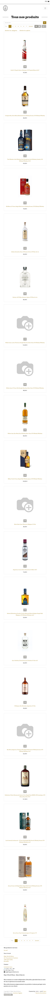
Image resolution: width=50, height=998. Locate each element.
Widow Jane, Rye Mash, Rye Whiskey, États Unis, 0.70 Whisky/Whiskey (25, 433)
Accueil (6, 950)
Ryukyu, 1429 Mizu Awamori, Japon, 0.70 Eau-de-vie (25, 297)
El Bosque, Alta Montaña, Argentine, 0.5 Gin (24, 706)
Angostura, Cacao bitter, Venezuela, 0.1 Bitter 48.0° (25, 569)
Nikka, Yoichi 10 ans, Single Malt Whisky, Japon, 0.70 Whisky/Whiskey (25, 478)
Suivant (31, 26)
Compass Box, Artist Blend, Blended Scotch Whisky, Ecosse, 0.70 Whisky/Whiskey (25, 115)
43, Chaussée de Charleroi (11, 958)
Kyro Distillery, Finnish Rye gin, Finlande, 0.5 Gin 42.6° (25, 660)
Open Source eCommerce (41, 992)
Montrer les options (25, 30)
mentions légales (17, 993)
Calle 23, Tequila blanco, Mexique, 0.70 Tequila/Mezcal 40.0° (25, 70)
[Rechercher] (44, 22)
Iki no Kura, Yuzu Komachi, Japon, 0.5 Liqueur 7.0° (25, 933)
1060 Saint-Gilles (8, 959)
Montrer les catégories (11, 30)
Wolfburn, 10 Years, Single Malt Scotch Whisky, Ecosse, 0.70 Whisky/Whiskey (25, 206)
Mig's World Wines (9, 956)
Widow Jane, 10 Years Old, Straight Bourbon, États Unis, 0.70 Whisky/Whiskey (25, 388)
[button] (44, 26)
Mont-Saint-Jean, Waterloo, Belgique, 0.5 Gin (25, 524)
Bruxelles (6, 961)
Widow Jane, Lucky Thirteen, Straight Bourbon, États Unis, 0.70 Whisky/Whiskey (25, 342)
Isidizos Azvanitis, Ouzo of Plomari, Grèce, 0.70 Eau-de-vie (25, 251)
